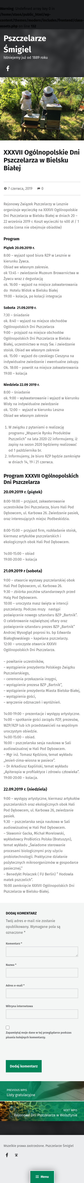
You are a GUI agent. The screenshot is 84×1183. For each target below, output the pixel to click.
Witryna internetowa (19, 1006)
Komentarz (14, 943)
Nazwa (11, 965)
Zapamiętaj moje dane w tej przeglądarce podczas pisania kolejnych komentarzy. (38, 1035)
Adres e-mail (15, 985)
